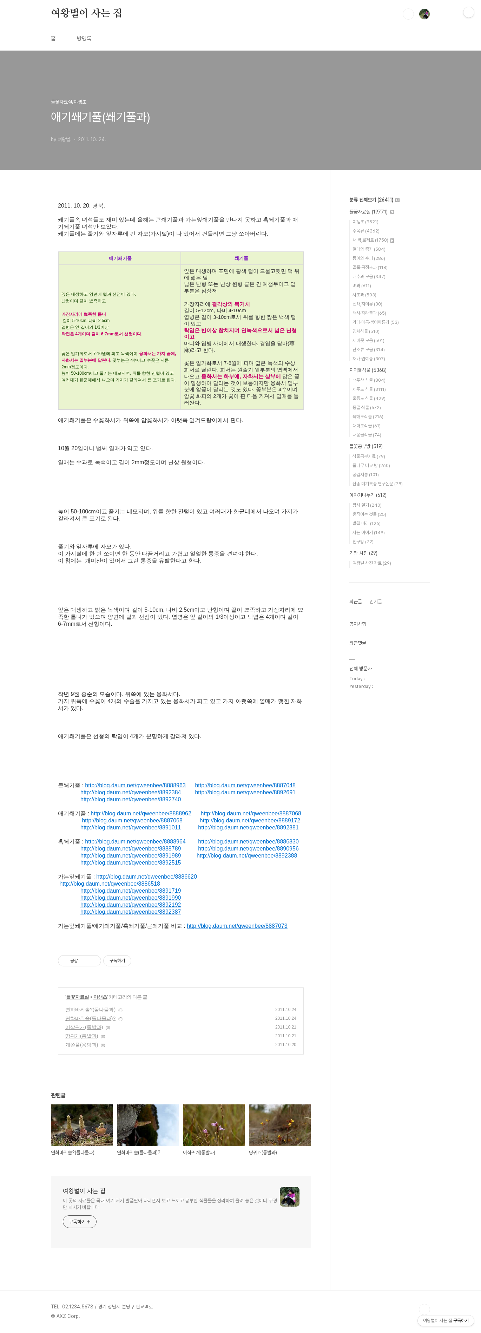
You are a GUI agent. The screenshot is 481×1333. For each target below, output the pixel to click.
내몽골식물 (366, 435)
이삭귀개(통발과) (84, 1027)
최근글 (355, 601)
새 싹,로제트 (373, 240)
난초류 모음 (368, 349)
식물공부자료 (368, 456)
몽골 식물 (366, 407)
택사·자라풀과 (369, 313)
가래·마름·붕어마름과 (375, 322)
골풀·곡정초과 (370, 267)
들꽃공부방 (366, 446)
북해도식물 (367, 416)
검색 (408, 14)
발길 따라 (366, 523)
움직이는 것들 (369, 514)
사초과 (364, 294)
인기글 (375, 601)
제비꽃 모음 (368, 340)
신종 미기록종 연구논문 (377, 483)
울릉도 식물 (369, 398)
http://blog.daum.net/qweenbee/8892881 (248, 827)
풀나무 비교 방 (371, 465)
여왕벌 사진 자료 (371, 563)
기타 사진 (363, 553)
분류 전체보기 (374, 200)
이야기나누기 (368, 495)
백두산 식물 (369, 380)
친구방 (363, 541)
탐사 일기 (367, 505)
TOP (424, 1309)
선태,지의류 (367, 304)
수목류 (366, 231)
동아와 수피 (368, 258)
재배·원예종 (368, 358)
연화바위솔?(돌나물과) (90, 1009)
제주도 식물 (369, 389)
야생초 (100, 997)
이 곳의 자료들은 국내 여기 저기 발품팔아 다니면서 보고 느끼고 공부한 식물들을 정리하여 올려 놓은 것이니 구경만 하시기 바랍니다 (170, 1204)
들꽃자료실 (77, 997)
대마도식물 (366, 425)
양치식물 (366, 331)
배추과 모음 (369, 276)
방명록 (84, 38)
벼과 (361, 285)
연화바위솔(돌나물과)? (90, 1018)
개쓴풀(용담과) (81, 1045)
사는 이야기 (368, 532)
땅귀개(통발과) (81, 1036)
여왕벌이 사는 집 (86, 14)
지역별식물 (368, 370)
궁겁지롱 (365, 474)
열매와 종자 (369, 249)
